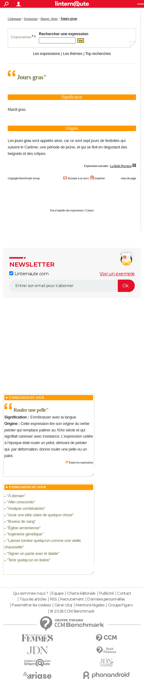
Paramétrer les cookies (31, 605)
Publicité (106, 593)
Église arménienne (23, 528)
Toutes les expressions (80, 462)
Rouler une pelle (30, 410)
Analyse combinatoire (26, 508)
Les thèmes (72, 53)
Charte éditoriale (81, 593)
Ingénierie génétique (25, 534)
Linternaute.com (28, 274)
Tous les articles (32, 599)
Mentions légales (90, 605)
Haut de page (128, 178)
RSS (53, 599)
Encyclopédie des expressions (66, 210)
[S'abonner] (72, 286)
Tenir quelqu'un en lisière (28, 560)
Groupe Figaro (120, 605)
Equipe (57, 593)
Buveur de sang (21, 521)
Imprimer (100, 178)
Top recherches (98, 53)
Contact (89, 210)
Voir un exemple (117, 274)
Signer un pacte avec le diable (33, 553)
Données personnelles (106, 599)
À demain (16, 495)
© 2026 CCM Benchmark (72, 611)
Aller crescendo (21, 502)
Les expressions (46, 53)
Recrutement (72, 599)
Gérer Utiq (63, 605)
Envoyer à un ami (77, 178)
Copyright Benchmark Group (24, 178)
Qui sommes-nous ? (30, 593)
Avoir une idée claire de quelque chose (40, 515)
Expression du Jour (26, 397)
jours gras (23, 140)
